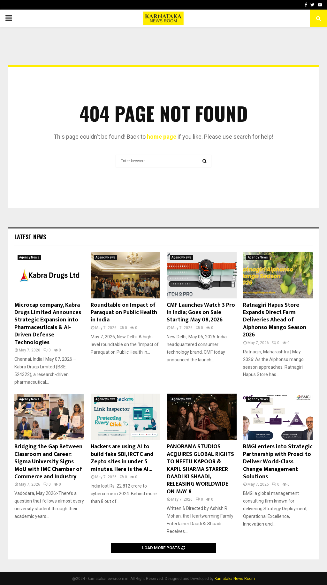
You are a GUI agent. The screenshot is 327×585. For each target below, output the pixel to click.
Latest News (30, 237)
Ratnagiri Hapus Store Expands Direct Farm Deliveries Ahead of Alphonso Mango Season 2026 (274, 320)
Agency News (29, 257)
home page (161, 136)
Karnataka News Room (235, 578)
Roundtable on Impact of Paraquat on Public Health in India (124, 312)
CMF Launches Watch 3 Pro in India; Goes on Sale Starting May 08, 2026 (201, 312)
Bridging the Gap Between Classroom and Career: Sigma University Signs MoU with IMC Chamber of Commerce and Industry (48, 461)
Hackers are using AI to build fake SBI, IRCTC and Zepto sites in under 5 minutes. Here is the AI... (122, 458)
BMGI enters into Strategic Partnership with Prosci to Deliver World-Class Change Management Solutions (278, 461)
